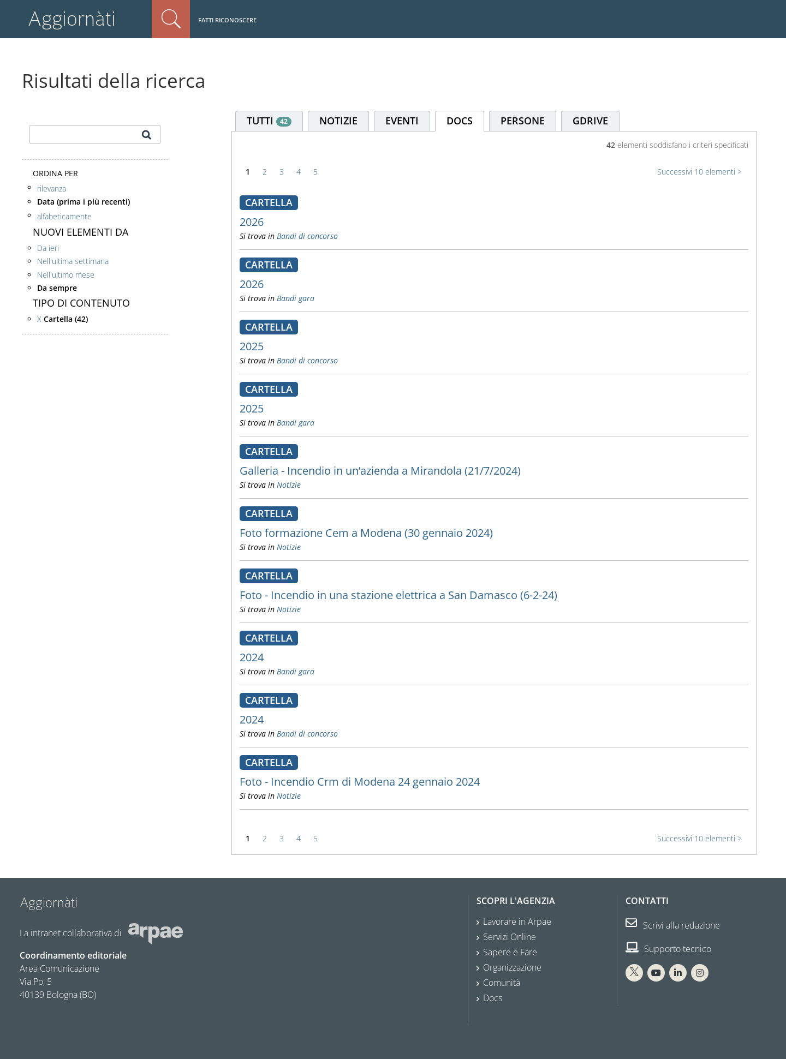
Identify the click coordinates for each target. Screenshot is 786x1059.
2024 (252, 657)
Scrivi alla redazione (673, 925)
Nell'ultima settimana (73, 261)
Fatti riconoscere (227, 20)
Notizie (289, 485)
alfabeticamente (64, 216)
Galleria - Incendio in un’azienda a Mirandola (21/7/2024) (380, 470)
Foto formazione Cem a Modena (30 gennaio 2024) (366, 532)
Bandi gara (295, 298)
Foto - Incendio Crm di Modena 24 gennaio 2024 (360, 781)
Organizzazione (512, 967)
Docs (492, 998)
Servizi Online (509, 937)
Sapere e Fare (510, 952)
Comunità (501, 983)
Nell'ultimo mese (65, 275)
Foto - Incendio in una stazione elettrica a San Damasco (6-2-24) (398, 595)
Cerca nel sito (171, 19)
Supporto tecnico (668, 949)
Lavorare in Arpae (517, 922)
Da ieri (48, 248)
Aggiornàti (72, 19)
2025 (252, 346)
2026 (252, 221)
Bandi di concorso (307, 236)
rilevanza (51, 188)
